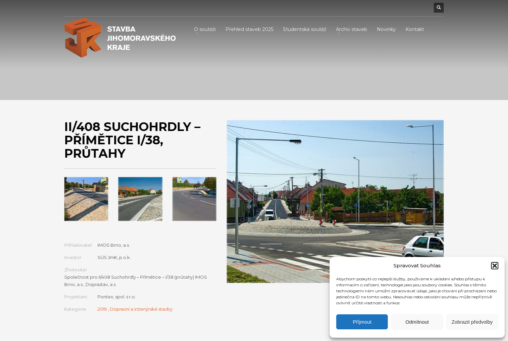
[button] (494, 265)
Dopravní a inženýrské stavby (141, 309)
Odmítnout (417, 322)
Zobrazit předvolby (472, 322)
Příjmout (362, 322)
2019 (102, 309)
